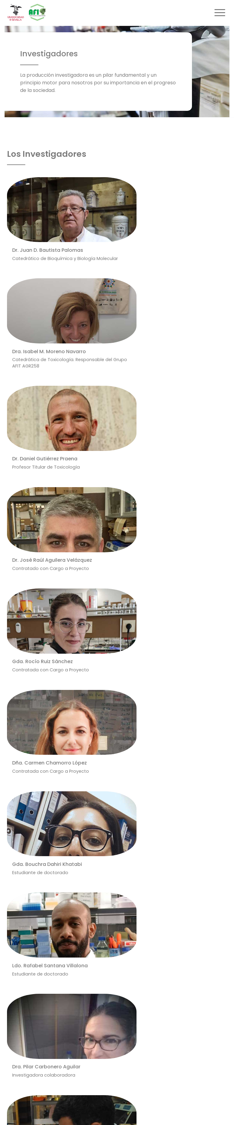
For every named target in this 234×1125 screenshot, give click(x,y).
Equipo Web (209, 1111)
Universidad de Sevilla (107, 988)
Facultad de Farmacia (108, 978)
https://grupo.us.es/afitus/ (40, 965)
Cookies (178, 1111)
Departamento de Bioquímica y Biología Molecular (140, 968)
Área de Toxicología (106, 959)
